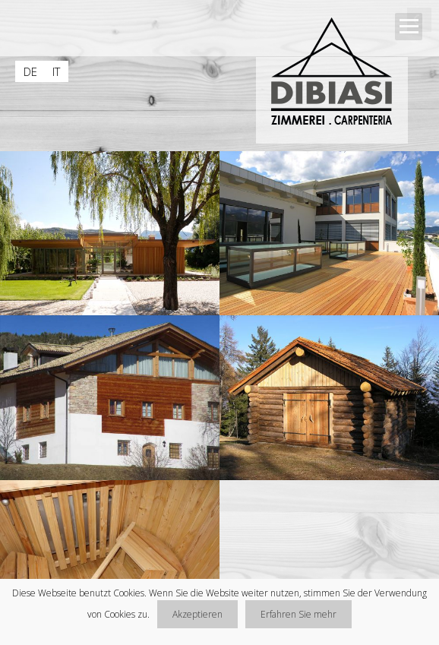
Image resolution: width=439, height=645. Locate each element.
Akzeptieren (197, 614)
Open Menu (408, 26)
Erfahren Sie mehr (298, 614)
